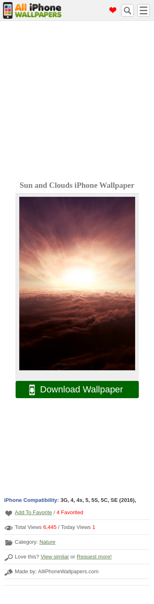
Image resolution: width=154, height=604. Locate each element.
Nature (47, 542)
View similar (55, 557)
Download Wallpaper (72, 389)
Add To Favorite (33, 512)
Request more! (94, 557)
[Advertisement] (77, 102)
